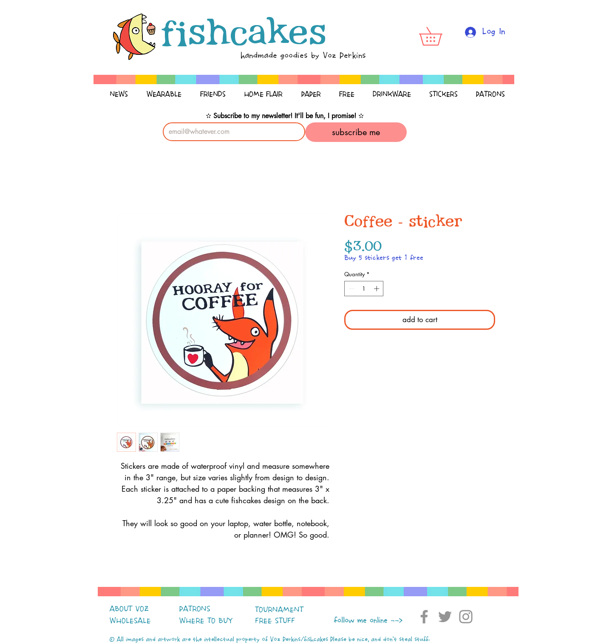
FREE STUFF (275, 621)
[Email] (231, 131)
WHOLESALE (130, 621)
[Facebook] (424, 617)
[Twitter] (445, 617)
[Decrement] (351, 288)
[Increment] (377, 288)
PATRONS (194, 609)
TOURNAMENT (279, 610)
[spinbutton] (364, 288)
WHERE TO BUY (205, 621)
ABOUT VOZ (129, 609)
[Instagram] (466, 617)
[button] (439, 36)
